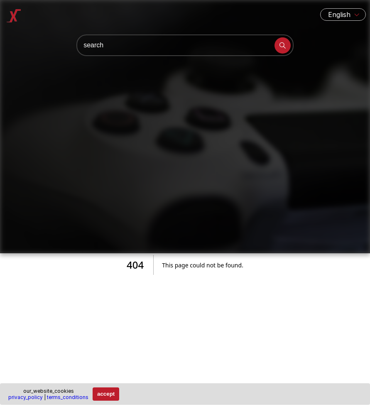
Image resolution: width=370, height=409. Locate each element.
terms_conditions (67, 397)
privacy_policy (25, 397)
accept (106, 394)
